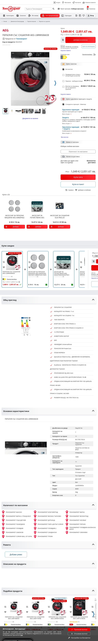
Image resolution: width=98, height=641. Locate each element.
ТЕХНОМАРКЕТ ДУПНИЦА (44, 520)
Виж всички (64, 137)
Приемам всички (79, 629)
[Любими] (83, 15)
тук (21, 635)
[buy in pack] (78, 184)
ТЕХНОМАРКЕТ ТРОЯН (43, 536)
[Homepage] (11, 9)
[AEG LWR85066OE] (12, 260)
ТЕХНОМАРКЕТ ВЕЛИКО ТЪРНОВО (47, 516)
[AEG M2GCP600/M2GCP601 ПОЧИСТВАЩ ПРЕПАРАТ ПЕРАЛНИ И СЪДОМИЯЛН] (63, 261)
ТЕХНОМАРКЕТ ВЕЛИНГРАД (76, 516)
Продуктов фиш (88, 55)
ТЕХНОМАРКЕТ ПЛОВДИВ (12, 528)
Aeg (76, 492)
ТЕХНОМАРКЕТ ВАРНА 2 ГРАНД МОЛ (16, 516)
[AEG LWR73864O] (13, 606)
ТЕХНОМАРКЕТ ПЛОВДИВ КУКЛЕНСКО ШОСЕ (80, 528)
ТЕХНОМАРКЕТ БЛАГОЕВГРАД (46, 512)
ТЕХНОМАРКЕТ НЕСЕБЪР (75, 520)
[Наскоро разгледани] (76, 15)
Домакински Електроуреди (16, 21)
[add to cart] (14, 227)
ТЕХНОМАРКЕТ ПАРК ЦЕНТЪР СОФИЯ (48, 524)
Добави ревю (16, 554)
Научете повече (66, 50)
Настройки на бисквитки (79, 638)
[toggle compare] (69, 190)
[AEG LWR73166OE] (79, 606)
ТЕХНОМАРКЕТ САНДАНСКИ (45, 532)
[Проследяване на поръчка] (80, 15)
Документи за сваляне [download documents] (30, 118)
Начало (4, 21)
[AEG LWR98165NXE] (57, 606)
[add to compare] (5, 262)
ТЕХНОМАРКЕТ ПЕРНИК (75, 524)
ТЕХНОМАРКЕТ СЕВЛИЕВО (76, 532)
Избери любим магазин (70, 146)
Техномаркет (21, 39)
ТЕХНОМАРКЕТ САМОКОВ (12, 532)
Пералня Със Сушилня (80, 444)
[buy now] (78, 177)
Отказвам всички (79, 633)
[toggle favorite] (83, 190)
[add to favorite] (5, 267)
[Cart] (91, 9)
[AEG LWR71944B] (35, 606)
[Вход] (91, 15)
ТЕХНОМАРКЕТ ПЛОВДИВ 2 (45, 528)
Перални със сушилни (43, 21)
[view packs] (78, 40)
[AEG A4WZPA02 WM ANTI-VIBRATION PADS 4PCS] (38, 261)
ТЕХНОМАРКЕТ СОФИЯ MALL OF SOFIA (17, 536)
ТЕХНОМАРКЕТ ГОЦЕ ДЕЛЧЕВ (14, 520)
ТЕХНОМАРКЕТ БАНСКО (12, 512)
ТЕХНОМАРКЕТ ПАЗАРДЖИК (13, 524)
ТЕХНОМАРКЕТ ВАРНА (74, 512)
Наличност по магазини (78, 151)
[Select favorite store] (71, 9)
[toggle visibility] (49, 300)
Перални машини (31, 21)
